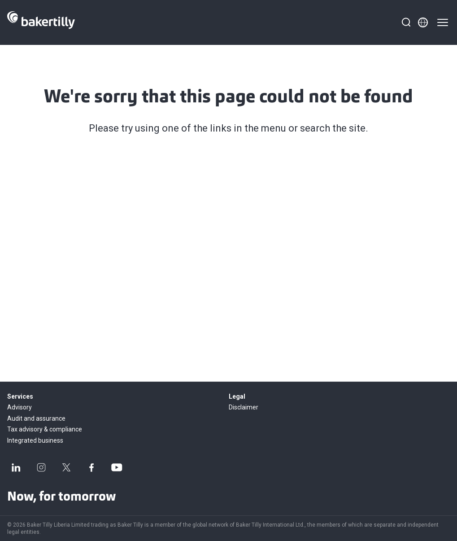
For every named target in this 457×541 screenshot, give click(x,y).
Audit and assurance (36, 418)
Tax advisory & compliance (44, 429)
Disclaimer (243, 407)
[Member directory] (423, 22)
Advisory (19, 407)
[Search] (406, 22)
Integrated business (35, 440)
